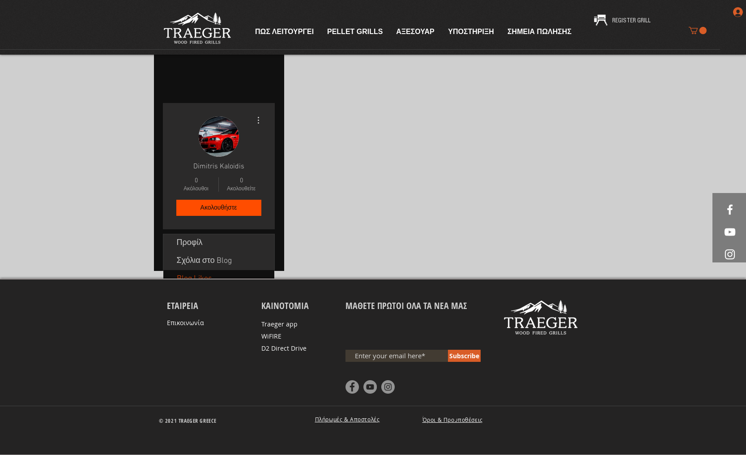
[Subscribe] (464, 356)
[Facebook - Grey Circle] (352, 387)
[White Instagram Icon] (730, 254)
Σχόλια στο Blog (204, 261)
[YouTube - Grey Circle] (370, 387)
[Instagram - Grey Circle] (388, 387)
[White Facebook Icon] (730, 209)
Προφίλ (190, 243)
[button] (698, 30)
